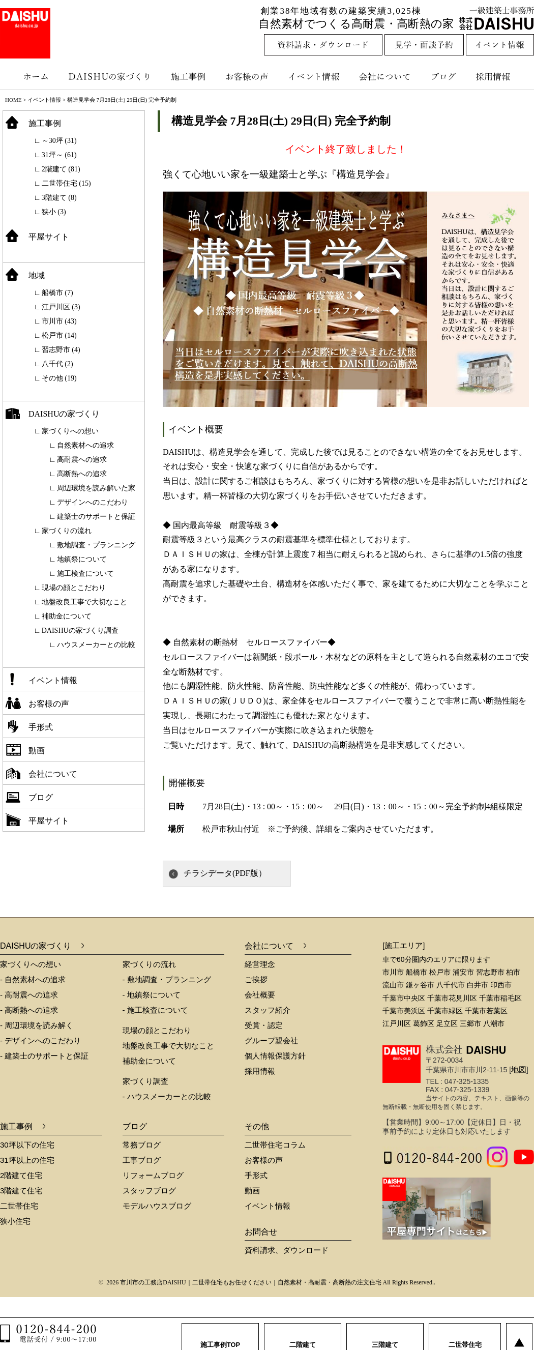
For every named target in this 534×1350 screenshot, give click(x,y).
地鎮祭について (82, 559)
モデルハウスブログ (157, 1205)
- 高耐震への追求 (29, 994)
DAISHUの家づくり (110, 76)
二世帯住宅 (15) (66, 183)
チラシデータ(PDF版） (225, 873)
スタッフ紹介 (267, 1010)
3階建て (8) (59, 197)
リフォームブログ (153, 1175)
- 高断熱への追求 (29, 1010)
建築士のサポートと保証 (96, 516)
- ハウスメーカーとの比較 (167, 1096)
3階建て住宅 (21, 1190)
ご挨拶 (256, 979)
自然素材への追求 (85, 445)
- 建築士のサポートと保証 (44, 1055)
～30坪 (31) (59, 140)
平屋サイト (48, 236)
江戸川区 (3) (61, 307)
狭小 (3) (54, 212)
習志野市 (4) (61, 350)
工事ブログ (142, 1160)
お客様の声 (249, 76)
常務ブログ (142, 1144)
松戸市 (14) (59, 335)
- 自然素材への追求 (33, 979)
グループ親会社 (271, 1040)
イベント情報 (313, 76)
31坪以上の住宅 (27, 1160)
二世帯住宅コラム (275, 1144)
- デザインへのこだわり (40, 1040)
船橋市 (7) (57, 293)
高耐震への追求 (82, 459)
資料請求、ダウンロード (287, 1250)
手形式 (40, 727)
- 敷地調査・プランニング (167, 979)
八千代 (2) (57, 364)
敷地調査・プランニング (96, 545)
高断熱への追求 (82, 474)
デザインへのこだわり (92, 502)
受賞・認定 (264, 1025)
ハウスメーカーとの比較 (96, 645)
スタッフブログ (149, 1190)
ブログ (445, 76)
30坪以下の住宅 (27, 1144)
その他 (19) (59, 378)
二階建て (302, 1334)
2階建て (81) (61, 169)
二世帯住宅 (19, 1205)
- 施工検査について (155, 1010)
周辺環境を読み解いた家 (96, 488)
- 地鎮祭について (152, 994)
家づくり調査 (145, 1081)
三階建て (385, 1334)
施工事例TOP (220, 1334)
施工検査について (85, 573)
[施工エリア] (403, 945)
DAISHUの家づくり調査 (80, 630)
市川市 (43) (59, 321)
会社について (384, 76)
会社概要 (260, 994)
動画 (36, 750)
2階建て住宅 (21, 1175)
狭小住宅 (15, 1221)
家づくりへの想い (70, 431)
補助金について (67, 616)
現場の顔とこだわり (74, 588)
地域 (36, 275)
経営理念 (260, 964)
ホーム (30, 76)
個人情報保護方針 (275, 1055)
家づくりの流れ (67, 531)
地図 (518, 1069)
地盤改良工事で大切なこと (84, 602)
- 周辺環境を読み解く (36, 1025)
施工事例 (189, 76)
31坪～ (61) (59, 155)
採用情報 (500, 76)
